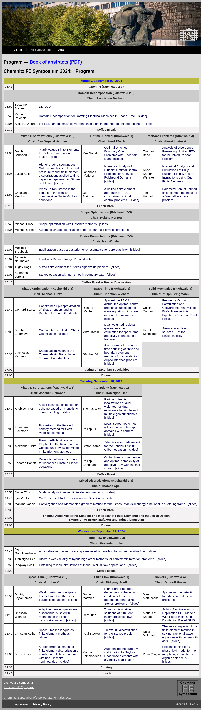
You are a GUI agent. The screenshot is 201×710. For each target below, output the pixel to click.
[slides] (142, 116)
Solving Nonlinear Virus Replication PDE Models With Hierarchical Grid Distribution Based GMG (178, 615)
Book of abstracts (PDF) (56, 62)
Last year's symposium (19, 682)
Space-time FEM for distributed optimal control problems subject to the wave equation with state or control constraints (121, 308)
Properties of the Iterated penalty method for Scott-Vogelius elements (56, 429)
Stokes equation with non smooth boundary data (71, 274)
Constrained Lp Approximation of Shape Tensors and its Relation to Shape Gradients (59, 309)
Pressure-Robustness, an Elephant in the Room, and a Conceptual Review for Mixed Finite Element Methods (59, 446)
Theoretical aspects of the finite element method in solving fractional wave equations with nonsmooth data (180, 634)
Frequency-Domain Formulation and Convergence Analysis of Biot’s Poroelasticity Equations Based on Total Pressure (179, 309)
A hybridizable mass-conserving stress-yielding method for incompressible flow (92, 551)
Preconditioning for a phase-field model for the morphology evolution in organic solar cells (179, 652)
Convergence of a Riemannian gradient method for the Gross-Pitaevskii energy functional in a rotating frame (112, 504)
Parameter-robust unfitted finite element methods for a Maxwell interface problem (179, 194)
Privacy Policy (42, 704)
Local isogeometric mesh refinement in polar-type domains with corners (121, 427)
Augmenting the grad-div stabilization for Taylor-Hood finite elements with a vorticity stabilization (121, 654)
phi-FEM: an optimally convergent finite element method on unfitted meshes (90, 123)
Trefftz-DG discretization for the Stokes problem (120, 631)
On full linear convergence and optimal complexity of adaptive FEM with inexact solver (122, 463)
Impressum (21, 704)
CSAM (18, 49)
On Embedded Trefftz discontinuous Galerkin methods (75, 498)
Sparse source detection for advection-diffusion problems (178, 596)
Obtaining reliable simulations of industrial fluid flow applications (82, 565)
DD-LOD (45, 106)
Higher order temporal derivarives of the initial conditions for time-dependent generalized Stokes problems (119, 596)
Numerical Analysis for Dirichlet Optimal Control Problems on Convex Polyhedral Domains (120, 172)
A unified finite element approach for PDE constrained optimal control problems (119, 194)
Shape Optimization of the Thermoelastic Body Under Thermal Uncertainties (57, 354)
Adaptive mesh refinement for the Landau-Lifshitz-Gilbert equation (122, 446)
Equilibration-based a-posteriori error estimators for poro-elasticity (83, 249)
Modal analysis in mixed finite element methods (71, 492)
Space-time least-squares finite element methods (56, 631)
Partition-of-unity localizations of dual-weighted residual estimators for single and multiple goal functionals (121, 407)
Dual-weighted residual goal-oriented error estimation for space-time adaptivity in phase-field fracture (121, 332)
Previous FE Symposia (19, 687)
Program (60, 49)
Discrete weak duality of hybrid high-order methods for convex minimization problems (96, 559)
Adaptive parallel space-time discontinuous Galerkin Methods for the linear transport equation (58, 615)
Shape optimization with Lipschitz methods (68, 224)
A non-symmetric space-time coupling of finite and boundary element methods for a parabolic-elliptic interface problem (121, 352)
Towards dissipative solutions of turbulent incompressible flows (118, 613)
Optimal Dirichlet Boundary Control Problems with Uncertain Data (120, 153)
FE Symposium (41, 49)
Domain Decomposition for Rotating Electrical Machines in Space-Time (87, 116)
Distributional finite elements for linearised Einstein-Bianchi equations (59, 462)
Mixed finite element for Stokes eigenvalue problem (73, 267)
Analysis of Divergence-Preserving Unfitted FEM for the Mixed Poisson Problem (178, 153)
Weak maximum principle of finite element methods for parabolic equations (58, 596)
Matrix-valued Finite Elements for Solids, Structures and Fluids (59, 153)
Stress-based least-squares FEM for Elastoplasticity (175, 332)
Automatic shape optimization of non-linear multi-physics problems (84, 229)
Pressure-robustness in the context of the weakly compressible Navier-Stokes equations (58, 194)
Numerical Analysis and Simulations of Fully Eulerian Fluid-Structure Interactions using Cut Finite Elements (178, 174)
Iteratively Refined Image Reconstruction (66, 259)
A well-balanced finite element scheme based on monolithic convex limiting (59, 408)
